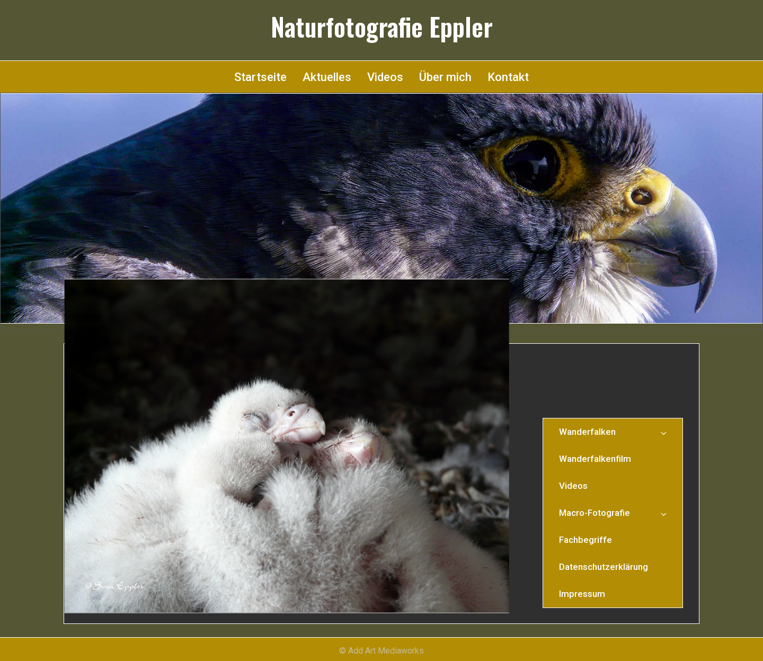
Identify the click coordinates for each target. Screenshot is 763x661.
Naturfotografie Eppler (382, 26)
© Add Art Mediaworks (381, 651)
